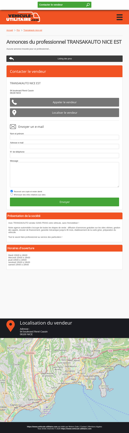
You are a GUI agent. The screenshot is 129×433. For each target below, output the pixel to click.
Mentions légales (95, 427)
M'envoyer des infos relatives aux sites (30, 195)
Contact (83, 427)
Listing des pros (65, 59)
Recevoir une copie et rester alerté (28, 192)
